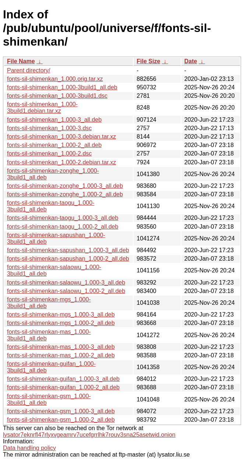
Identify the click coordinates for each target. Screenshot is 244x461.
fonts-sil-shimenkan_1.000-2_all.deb (54, 145)
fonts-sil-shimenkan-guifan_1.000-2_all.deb (63, 387)
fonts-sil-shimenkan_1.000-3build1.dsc (57, 96)
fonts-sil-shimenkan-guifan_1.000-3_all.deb (63, 379)
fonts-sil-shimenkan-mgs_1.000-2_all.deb (61, 323)
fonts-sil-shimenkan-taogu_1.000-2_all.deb (62, 227)
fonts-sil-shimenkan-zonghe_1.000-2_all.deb (65, 194)
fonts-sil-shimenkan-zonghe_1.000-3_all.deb (65, 186)
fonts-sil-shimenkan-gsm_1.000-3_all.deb (61, 411)
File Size (148, 61)
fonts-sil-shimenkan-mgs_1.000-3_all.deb (61, 314)
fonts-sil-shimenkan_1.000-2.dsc (49, 153)
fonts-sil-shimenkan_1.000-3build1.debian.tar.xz (42, 107)
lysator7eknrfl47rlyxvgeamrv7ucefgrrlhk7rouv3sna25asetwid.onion (89, 435)
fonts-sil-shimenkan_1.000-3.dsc (49, 128)
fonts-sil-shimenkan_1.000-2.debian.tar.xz (61, 162)
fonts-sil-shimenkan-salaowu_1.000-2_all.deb (66, 291)
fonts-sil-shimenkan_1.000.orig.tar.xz (55, 79)
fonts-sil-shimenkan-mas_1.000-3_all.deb (61, 347)
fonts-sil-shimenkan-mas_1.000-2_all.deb (61, 355)
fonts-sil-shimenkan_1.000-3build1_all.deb (62, 87)
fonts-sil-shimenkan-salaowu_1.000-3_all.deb (66, 282)
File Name (21, 61)
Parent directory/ (28, 70)
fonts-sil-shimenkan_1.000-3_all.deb (54, 120)
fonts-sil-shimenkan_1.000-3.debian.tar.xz (61, 136)
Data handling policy (29, 448)
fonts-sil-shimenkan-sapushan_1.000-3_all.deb (68, 250)
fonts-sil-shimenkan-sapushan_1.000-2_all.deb (68, 258)
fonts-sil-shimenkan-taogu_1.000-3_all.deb (62, 218)
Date (190, 61)
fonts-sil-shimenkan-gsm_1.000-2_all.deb (61, 420)
